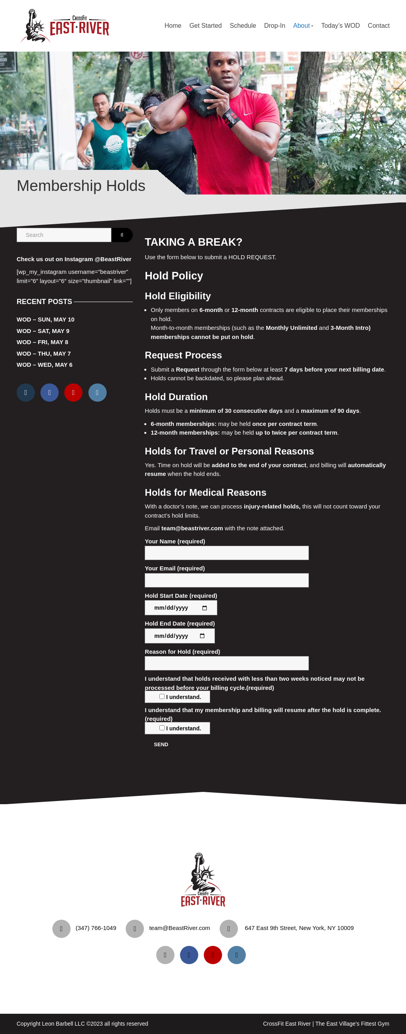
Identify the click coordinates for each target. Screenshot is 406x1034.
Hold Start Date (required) (181, 601)
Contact (379, 25)
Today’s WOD (340, 25)
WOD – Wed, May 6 (45, 364)
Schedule (243, 25)
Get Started (206, 25)
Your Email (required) (227, 576)
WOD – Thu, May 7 (44, 353)
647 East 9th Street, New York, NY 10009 (299, 927)
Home (173, 25)
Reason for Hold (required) (227, 659)
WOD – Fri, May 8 (42, 342)
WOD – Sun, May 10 (46, 319)
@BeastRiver (113, 259)
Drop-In (274, 25)
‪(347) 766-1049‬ (96, 927)
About (301, 25)
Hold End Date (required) (180, 629)
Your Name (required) (227, 549)
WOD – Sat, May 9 (43, 330)
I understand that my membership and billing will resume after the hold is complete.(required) (263, 719)
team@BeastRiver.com (179, 927)
